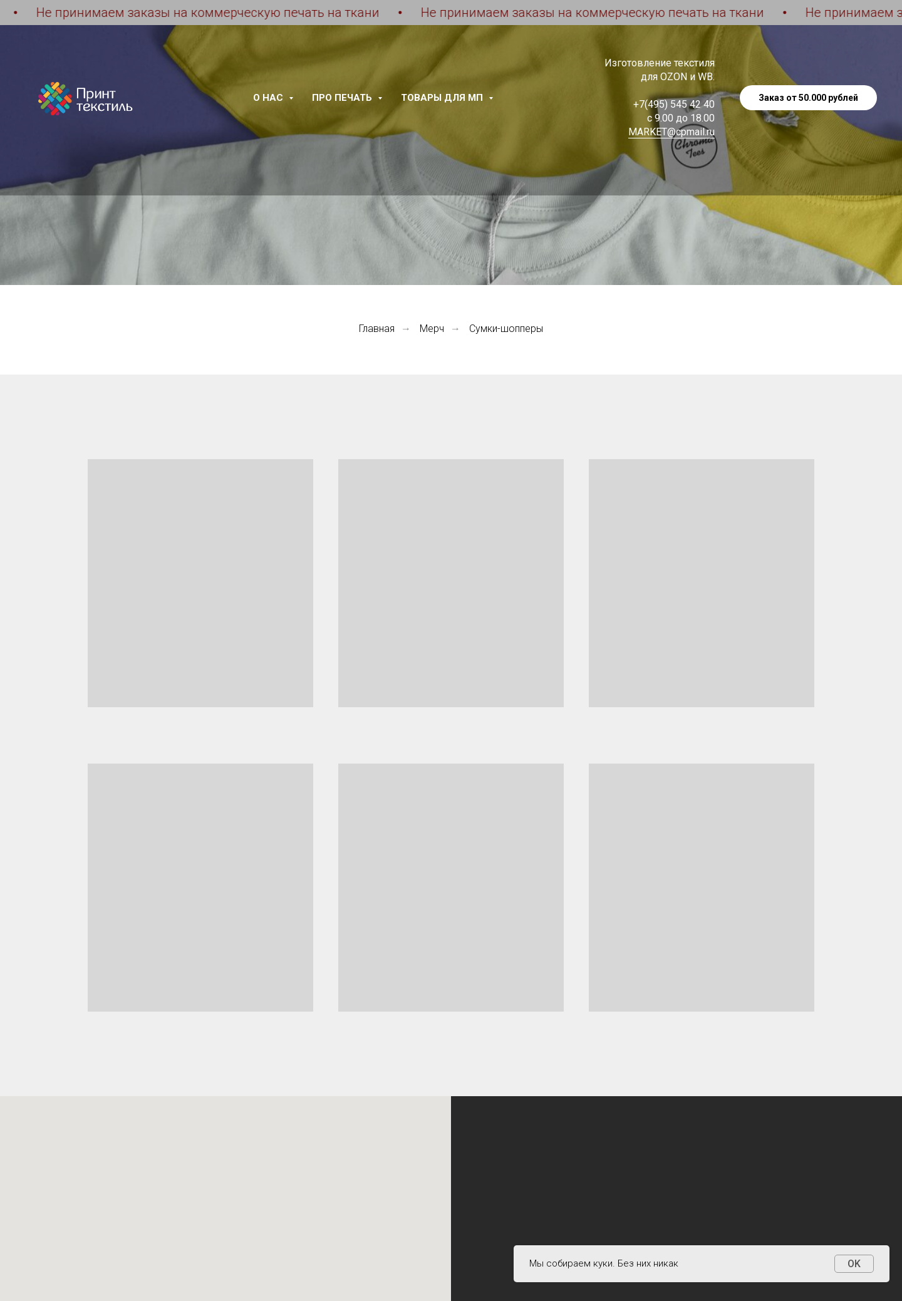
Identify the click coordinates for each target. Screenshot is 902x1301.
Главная (377, 328)
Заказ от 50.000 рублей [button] (808, 98)
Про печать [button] (343, 97)
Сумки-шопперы (506, 328)
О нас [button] (269, 97)
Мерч (432, 328)
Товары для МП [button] (443, 97)
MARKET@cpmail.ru (671, 132)
